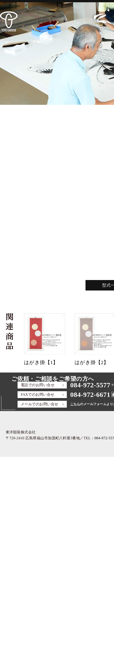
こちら (75, 404)
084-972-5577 (90, 385)
